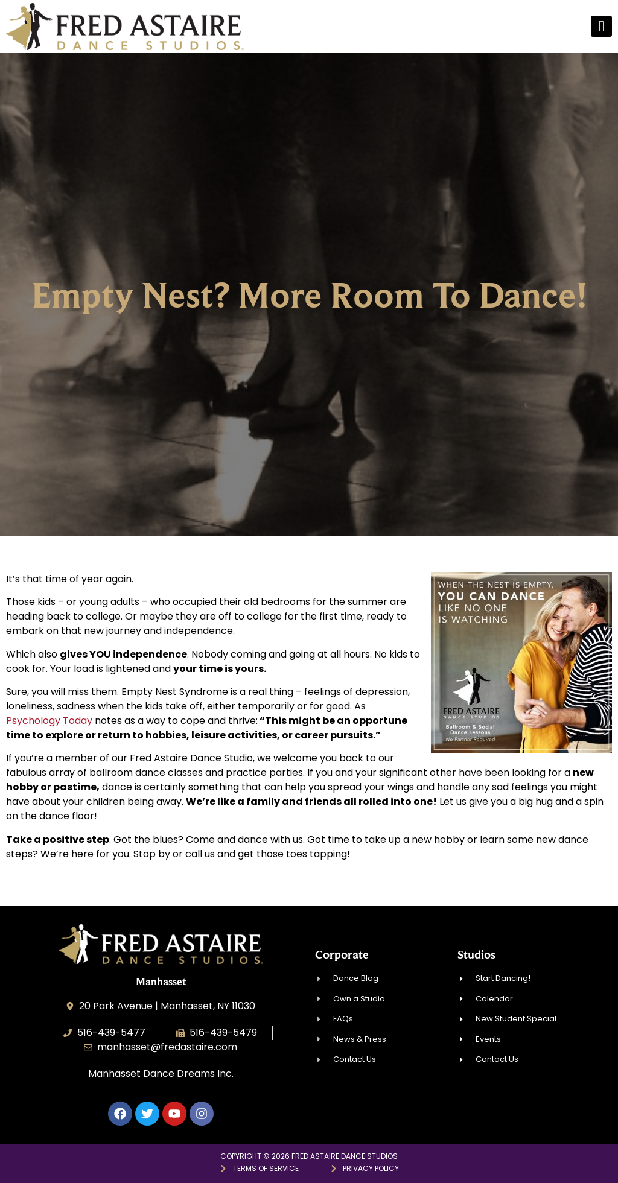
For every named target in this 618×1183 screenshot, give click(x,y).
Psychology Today (49, 721)
